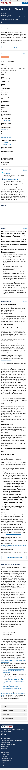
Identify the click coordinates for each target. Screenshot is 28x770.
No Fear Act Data (5, 754)
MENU (25, 2)
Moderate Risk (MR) (6, 137)
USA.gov (3, 762)
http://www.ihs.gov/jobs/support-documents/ (13, 676)
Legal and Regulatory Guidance (8, 744)
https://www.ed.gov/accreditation (13, 534)
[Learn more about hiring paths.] (25, 170)
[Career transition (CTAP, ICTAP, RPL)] (14, 181)
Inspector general (5, 752)
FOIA (2, 750)
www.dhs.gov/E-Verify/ (6, 360)
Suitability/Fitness (7, 144)
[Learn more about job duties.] (25, 228)
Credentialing (6, 142)
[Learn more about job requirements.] (25, 301)
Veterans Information (5, 742)
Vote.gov (3, 765)
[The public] (14, 175)
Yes (2, 148)
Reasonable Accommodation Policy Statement (11, 740)
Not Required (4, 129)
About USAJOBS (5, 746)
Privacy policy (4, 756)
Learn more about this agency (10, 47)
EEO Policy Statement (6, 738)
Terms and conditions (6, 760)
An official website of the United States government (14, 0)
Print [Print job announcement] (3, 22)
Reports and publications (6, 758)
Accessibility (4, 748)
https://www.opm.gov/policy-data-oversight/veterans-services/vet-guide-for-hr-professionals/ (13, 670)
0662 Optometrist (7, 120)
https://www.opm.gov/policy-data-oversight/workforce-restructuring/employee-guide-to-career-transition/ (13, 660)
